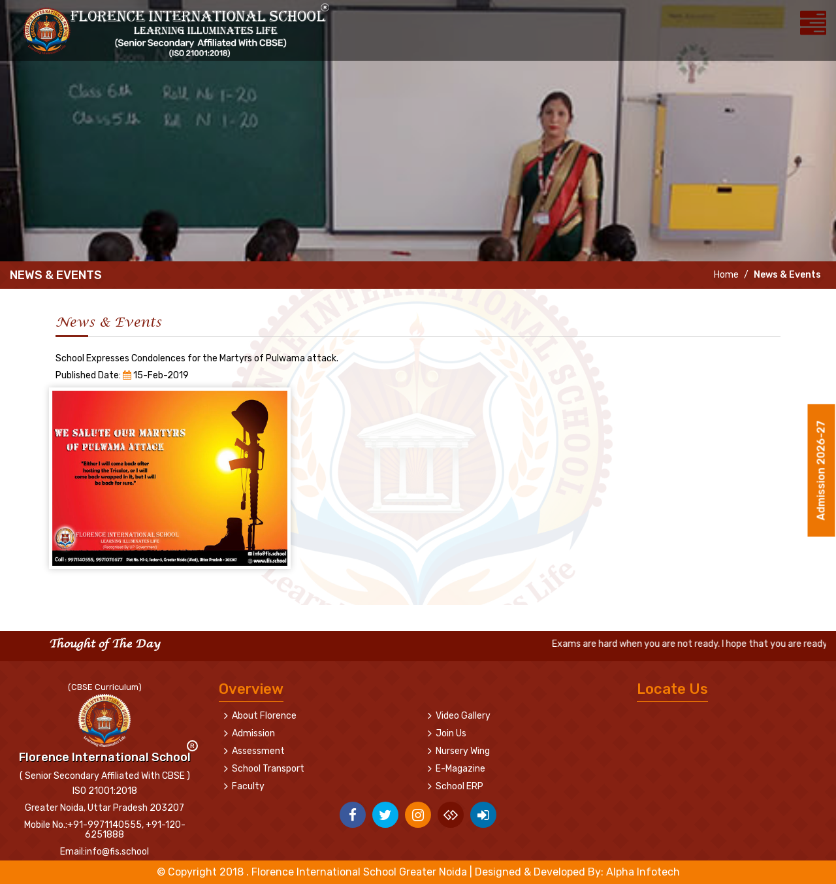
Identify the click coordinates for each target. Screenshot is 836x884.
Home (725, 274)
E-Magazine (460, 768)
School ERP (459, 786)
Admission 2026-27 (821, 473)
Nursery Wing (463, 751)
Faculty (248, 786)
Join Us (451, 733)
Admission (253, 733)
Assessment (258, 751)
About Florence (264, 715)
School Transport (268, 768)
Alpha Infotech (643, 872)
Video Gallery (463, 715)
